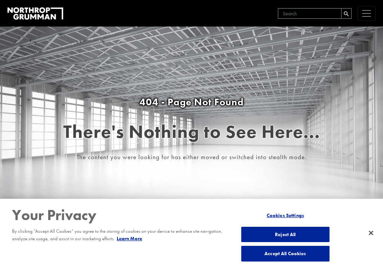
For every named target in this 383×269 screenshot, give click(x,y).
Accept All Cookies (285, 253)
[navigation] (367, 13)
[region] (191, 234)
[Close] (371, 233)
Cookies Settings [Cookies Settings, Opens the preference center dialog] (285, 215)
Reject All (285, 234)
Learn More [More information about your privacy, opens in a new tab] (129, 238)
